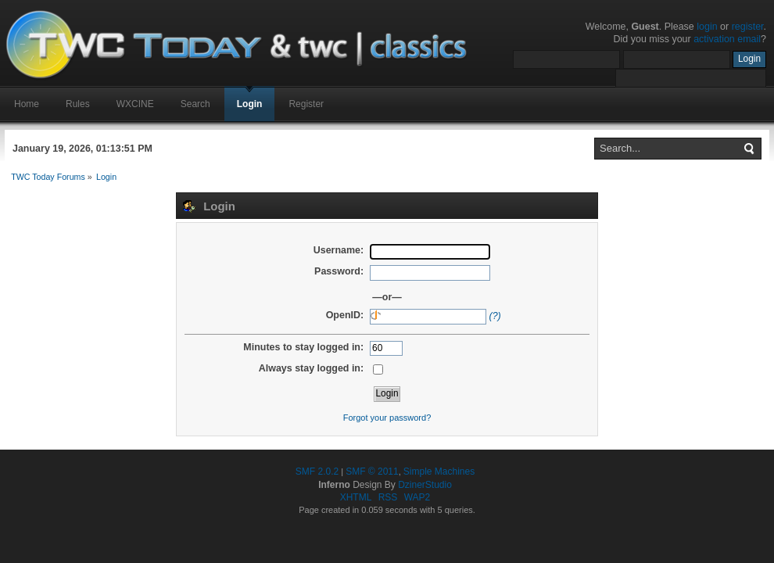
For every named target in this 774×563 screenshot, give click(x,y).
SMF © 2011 (372, 471)
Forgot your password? (387, 417)
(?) (495, 315)
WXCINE (135, 104)
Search (195, 104)
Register (306, 104)
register (748, 26)
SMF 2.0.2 (317, 471)
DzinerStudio (425, 484)
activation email (727, 39)
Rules (78, 104)
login (707, 26)
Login (250, 104)
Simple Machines (439, 471)
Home (26, 104)
